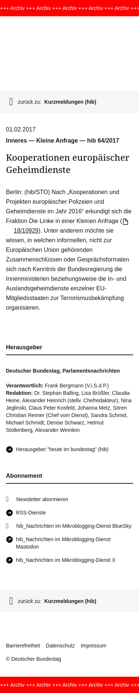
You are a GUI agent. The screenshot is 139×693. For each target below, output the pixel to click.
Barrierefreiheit (23, 646)
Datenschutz (60, 646)
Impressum (93, 646)
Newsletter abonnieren (42, 499)
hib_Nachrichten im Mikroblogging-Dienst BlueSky (73, 526)
